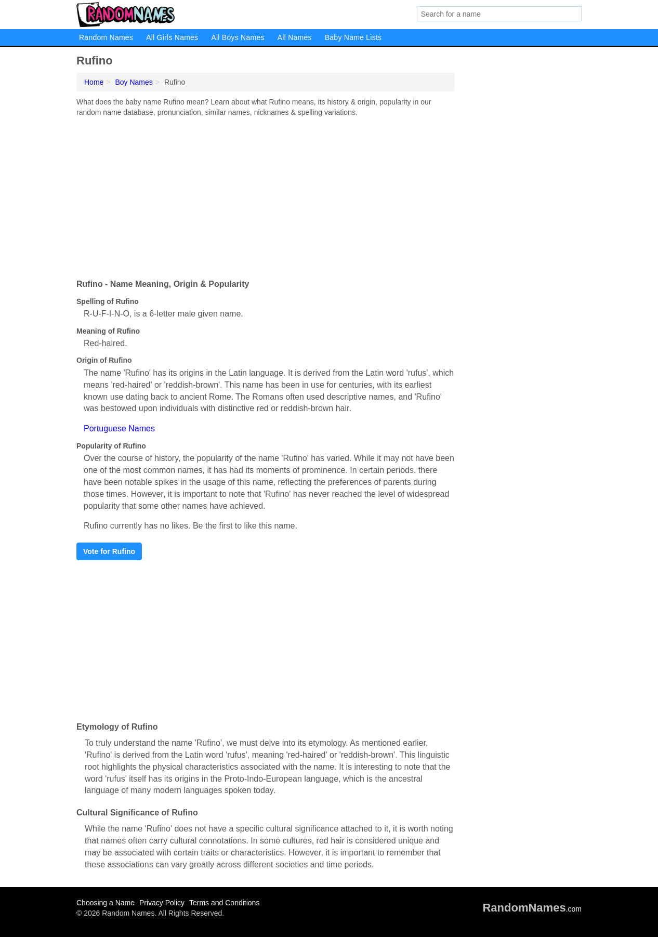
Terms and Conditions (224, 903)
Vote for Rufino (109, 551)
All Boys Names (237, 37)
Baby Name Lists (353, 37)
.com (532, 909)
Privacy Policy (162, 903)
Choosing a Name (105, 903)
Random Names (106, 37)
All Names (295, 37)
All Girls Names (172, 37)
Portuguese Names (119, 428)
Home (93, 82)
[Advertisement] (265, 195)
